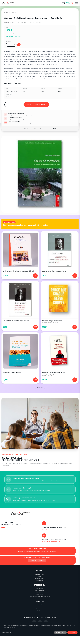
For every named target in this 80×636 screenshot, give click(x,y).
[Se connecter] (68, 3)
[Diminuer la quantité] (7, 44)
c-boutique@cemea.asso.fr (51, 541)
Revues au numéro (39, 578)
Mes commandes (39, 607)
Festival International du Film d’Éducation (39, 596)
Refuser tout (60, 632)
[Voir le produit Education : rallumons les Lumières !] (59, 354)
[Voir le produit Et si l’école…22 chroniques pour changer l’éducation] (20, 252)
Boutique (7, 12)
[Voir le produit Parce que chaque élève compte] (59, 303)
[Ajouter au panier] (19, 44)
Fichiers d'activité (39, 574)
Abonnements (39, 580)
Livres (14, 12)
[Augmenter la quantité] (14, 44)
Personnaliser (6, 632)
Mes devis (39, 611)
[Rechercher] (64, 3)
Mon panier (39, 608)
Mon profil (39, 605)
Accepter (72, 632)
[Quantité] (11, 44)
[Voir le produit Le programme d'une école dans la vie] (59, 252)
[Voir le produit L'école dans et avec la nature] (20, 354)
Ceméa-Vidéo (39, 594)
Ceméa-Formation (39, 590)
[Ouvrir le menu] (76, 3)
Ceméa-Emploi (39, 592)
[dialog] (40, 629)
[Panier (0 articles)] (72, 3)
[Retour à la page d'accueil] (8, 3)
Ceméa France (39, 588)
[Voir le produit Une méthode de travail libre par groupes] (20, 303)
